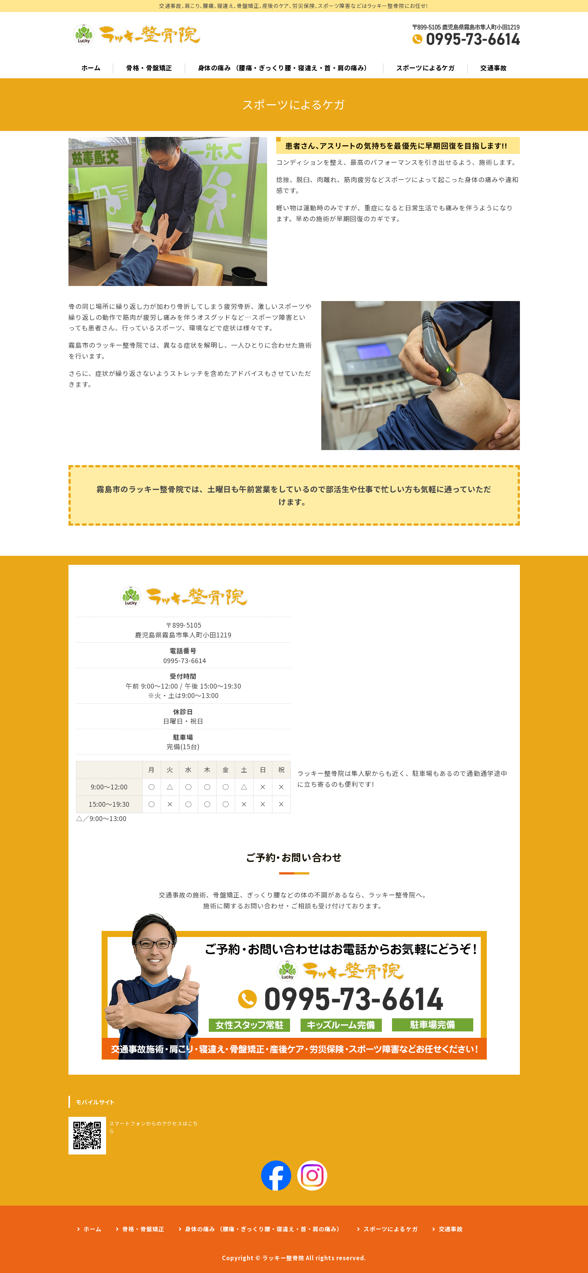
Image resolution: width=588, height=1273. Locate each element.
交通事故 (493, 67)
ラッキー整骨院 (283, 1257)
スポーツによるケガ (425, 67)
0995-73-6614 (184, 660)
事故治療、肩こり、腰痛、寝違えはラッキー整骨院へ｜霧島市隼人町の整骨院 (136, 35)
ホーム (91, 67)
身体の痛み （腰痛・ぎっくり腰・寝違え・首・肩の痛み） (284, 67)
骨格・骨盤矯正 (149, 67)
